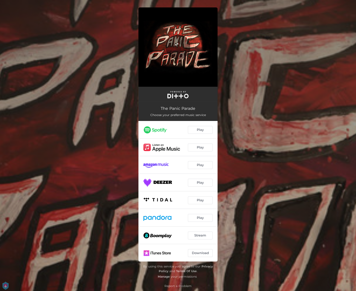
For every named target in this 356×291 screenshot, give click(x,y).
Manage (164, 276)
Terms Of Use (186, 271)
